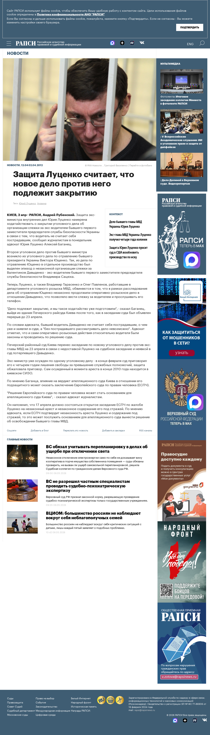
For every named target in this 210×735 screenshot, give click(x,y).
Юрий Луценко (27, 203)
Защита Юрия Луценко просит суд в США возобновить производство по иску (128, 252)
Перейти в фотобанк (140, 165)
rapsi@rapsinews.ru (144, 710)
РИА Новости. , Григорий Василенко (106, 165)
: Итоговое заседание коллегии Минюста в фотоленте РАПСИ (180, 100)
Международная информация (53, 710)
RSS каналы (145, 430)
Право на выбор (45, 698)
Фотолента (167, 96)
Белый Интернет (81, 698)
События (41, 702)
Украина (41, 203)
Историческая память (84, 706)
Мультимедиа (170, 64)
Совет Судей (14, 706)
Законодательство (46, 706)
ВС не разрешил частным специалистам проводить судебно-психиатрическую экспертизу (88, 486)
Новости (18, 54)
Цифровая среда (45, 714)
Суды (10, 698)
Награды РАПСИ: (81, 710)
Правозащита (15, 702)
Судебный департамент (21, 710)
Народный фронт (81, 702)
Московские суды (17, 714)
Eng (190, 43)
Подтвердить (189, 27)
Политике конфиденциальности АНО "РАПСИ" (71, 14)
